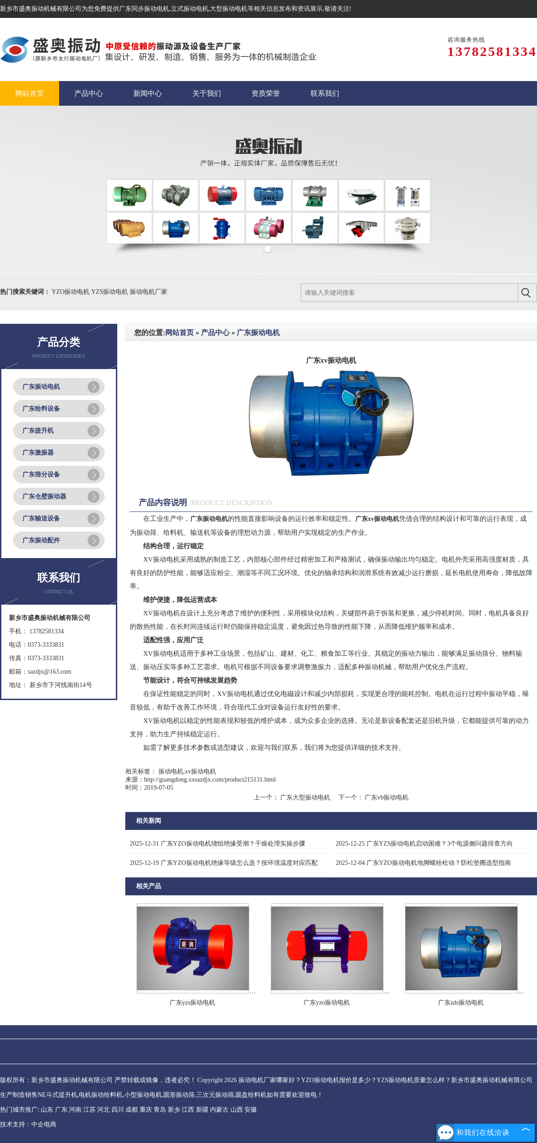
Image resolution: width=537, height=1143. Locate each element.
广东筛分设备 (41, 474)
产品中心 (215, 332)
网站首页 (179, 332)
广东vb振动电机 (386, 797)
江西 (188, 1109)
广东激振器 (38, 452)
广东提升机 (38, 430)
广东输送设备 (41, 518)
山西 (236, 1109)
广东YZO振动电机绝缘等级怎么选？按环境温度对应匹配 (224, 862)
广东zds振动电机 (461, 1002)
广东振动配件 (41, 540)
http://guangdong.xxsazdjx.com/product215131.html (210, 779)
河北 (103, 1109)
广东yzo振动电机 (326, 1002)
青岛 (159, 1109)
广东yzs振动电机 (193, 1002)
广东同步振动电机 (144, 8)
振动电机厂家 (148, 291)
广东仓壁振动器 (44, 496)
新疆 (202, 1109)
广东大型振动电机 (305, 797)
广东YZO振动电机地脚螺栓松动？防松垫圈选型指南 (423, 862)
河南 (75, 1109)
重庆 (146, 1109)
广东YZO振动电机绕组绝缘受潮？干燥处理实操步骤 (217, 843)
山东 (47, 1109)
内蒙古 (219, 1109)
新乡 (174, 1109)
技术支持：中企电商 (28, 1124)
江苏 (89, 1109)
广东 (61, 1109)
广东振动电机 (41, 386)
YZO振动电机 (71, 291)
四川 (117, 1109)
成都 (131, 1109)
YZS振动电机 (110, 291)
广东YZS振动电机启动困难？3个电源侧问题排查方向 (424, 843)
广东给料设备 (41, 408)
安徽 (250, 1109)
